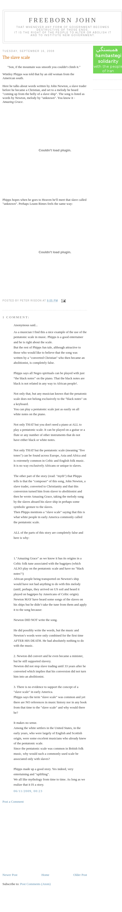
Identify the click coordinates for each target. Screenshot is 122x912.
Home (45, 875)
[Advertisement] (39, 838)
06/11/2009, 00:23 (28, 791)
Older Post (80, 875)
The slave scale (16, 57)
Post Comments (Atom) (35, 884)
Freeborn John (63, 20)
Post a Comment (13, 801)
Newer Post (9, 875)
